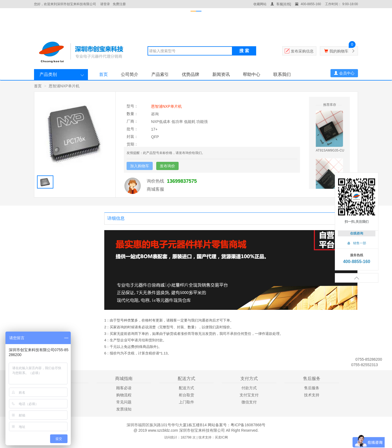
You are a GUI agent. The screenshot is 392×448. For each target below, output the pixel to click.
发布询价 (167, 166)
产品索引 (160, 74)
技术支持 (311, 395)
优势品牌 (190, 74)
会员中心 (344, 73)
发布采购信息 (302, 51)
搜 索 (244, 50)
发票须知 (123, 409)
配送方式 (186, 388)
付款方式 (249, 388)
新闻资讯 (221, 74)
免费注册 (119, 4)
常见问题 (123, 402)
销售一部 (356, 243)
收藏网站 (260, 4)
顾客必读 (123, 388)
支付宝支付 (249, 395)
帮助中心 (251, 74)
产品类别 (48, 74)
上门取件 (186, 402)
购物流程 (123, 395)
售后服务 (311, 388)
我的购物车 (338, 51)
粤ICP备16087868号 (248, 425)
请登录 (105, 4)
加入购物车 (139, 166)
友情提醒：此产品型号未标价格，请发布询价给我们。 (166, 153)
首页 (103, 74)
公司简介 (129, 74)
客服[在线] (281, 4)
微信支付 (249, 402)
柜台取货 (186, 395)
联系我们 (282, 74)
